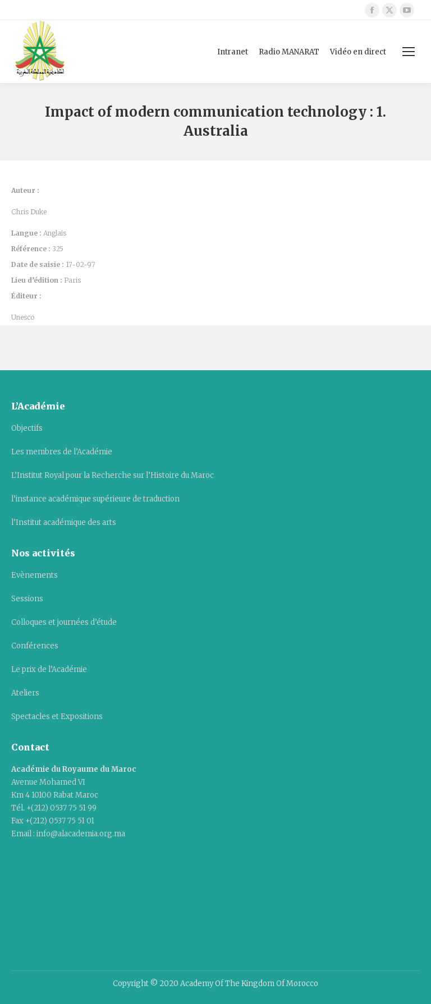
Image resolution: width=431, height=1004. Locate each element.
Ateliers (25, 693)
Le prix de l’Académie (49, 669)
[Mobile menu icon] (408, 51)
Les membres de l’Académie (61, 452)
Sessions (27, 599)
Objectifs (27, 428)
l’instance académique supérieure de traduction (95, 499)
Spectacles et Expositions (57, 716)
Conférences (34, 646)
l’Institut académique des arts (63, 522)
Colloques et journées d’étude (64, 622)
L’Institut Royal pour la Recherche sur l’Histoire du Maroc (112, 475)
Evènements (34, 575)
